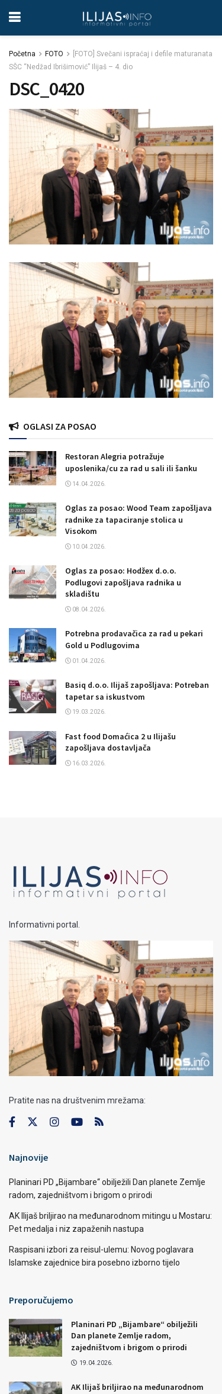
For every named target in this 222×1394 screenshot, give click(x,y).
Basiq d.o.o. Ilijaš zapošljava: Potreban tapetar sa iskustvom (137, 691)
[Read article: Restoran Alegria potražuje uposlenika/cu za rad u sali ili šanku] (32, 468)
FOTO (54, 54)
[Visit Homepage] (117, 18)
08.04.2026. (85, 609)
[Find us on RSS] (99, 1122)
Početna (22, 54)
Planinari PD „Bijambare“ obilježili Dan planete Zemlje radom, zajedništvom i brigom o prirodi (134, 1336)
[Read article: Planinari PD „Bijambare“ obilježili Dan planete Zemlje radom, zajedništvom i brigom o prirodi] (35, 1338)
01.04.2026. (85, 661)
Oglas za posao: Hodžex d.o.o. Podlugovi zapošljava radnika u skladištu (123, 582)
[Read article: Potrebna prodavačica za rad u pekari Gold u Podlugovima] (32, 645)
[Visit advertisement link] (111, 330)
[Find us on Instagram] (54, 1122)
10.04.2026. (85, 546)
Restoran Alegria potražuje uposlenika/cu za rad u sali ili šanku (131, 462)
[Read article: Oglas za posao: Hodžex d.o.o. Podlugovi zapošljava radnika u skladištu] (32, 582)
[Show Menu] (14, 18)
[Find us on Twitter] (32, 1122)
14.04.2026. (85, 484)
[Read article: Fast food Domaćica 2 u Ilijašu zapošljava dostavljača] (32, 748)
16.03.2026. (85, 763)
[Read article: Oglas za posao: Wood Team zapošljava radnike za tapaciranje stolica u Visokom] (32, 519)
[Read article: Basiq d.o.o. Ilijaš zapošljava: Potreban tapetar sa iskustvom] (32, 696)
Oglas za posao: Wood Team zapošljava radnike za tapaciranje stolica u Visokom (138, 519)
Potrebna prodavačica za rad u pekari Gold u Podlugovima (134, 639)
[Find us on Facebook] (12, 1122)
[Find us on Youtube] (77, 1122)
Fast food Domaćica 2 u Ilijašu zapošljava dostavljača (120, 742)
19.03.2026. (85, 712)
